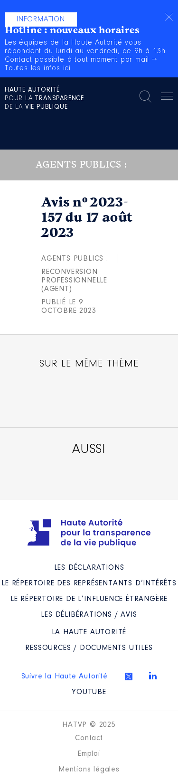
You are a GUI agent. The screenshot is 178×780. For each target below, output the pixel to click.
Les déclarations (89, 568)
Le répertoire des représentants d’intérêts (89, 583)
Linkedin (153, 675)
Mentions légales (89, 769)
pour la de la (44, 99)
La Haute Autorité (89, 632)
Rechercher (145, 96)
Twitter (128, 676)
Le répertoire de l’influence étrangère (89, 599)
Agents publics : (74, 259)
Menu (167, 98)
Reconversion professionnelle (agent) (74, 280)
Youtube (89, 692)
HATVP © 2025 (89, 725)
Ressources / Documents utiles (88, 648)
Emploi (89, 754)
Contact (89, 738)
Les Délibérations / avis (89, 615)
